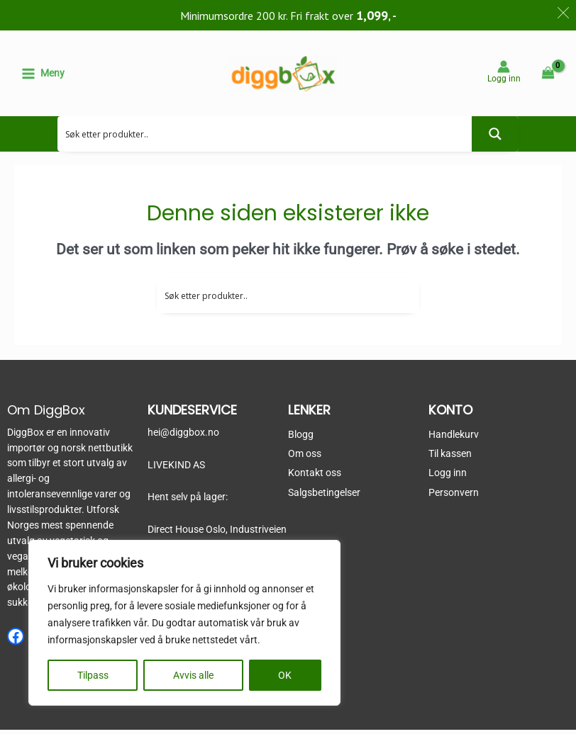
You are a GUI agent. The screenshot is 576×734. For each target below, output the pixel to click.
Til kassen (450, 457)
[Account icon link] (504, 73)
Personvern (453, 496)
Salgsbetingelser (324, 496)
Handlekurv (453, 438)
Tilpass (93, 675)
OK (285, 675)
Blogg (301, 438)
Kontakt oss (314, 477)
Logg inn (447, 477)
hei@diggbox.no (183, 436)
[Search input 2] (265, 138)
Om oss (304, 457)
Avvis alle (193, 675)
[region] (184, 623)
